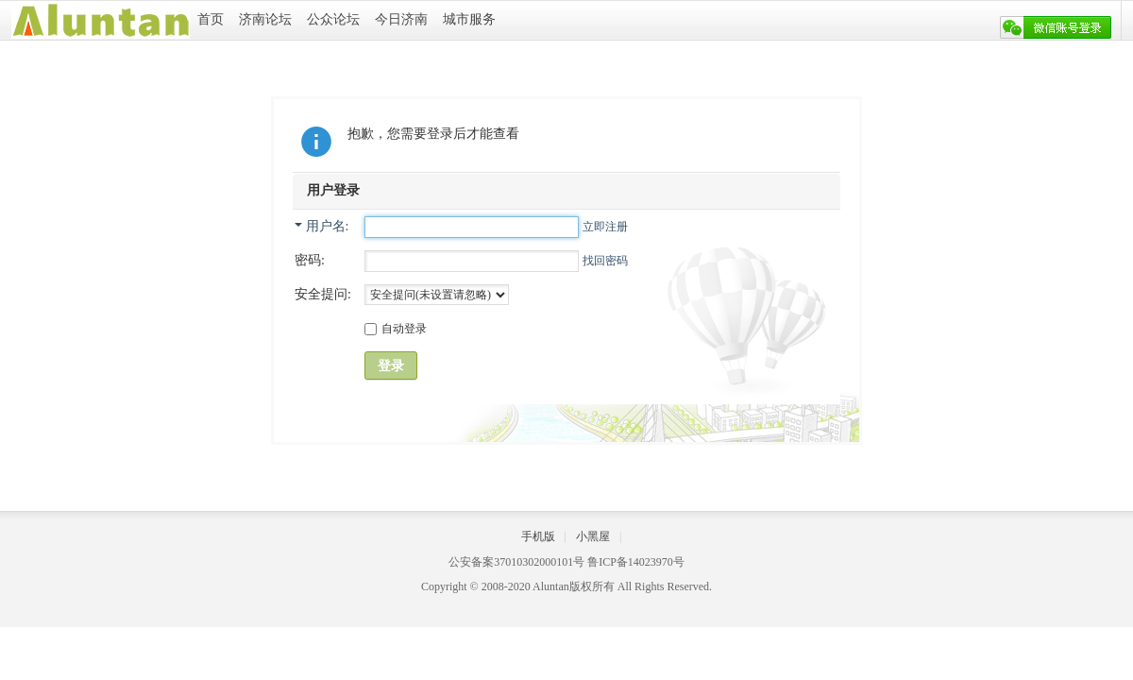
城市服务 (469, 19)
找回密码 (605, 260)
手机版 (538, 536)
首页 (210, 19)
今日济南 (401, 19)
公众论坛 (333, 19)
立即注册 (605, 226)
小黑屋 (593, 536)
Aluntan (551, 586)
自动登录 (395, 328)
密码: (310, 260)
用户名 (326, 226)
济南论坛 (265, 19)
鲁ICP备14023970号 (636, 562)
